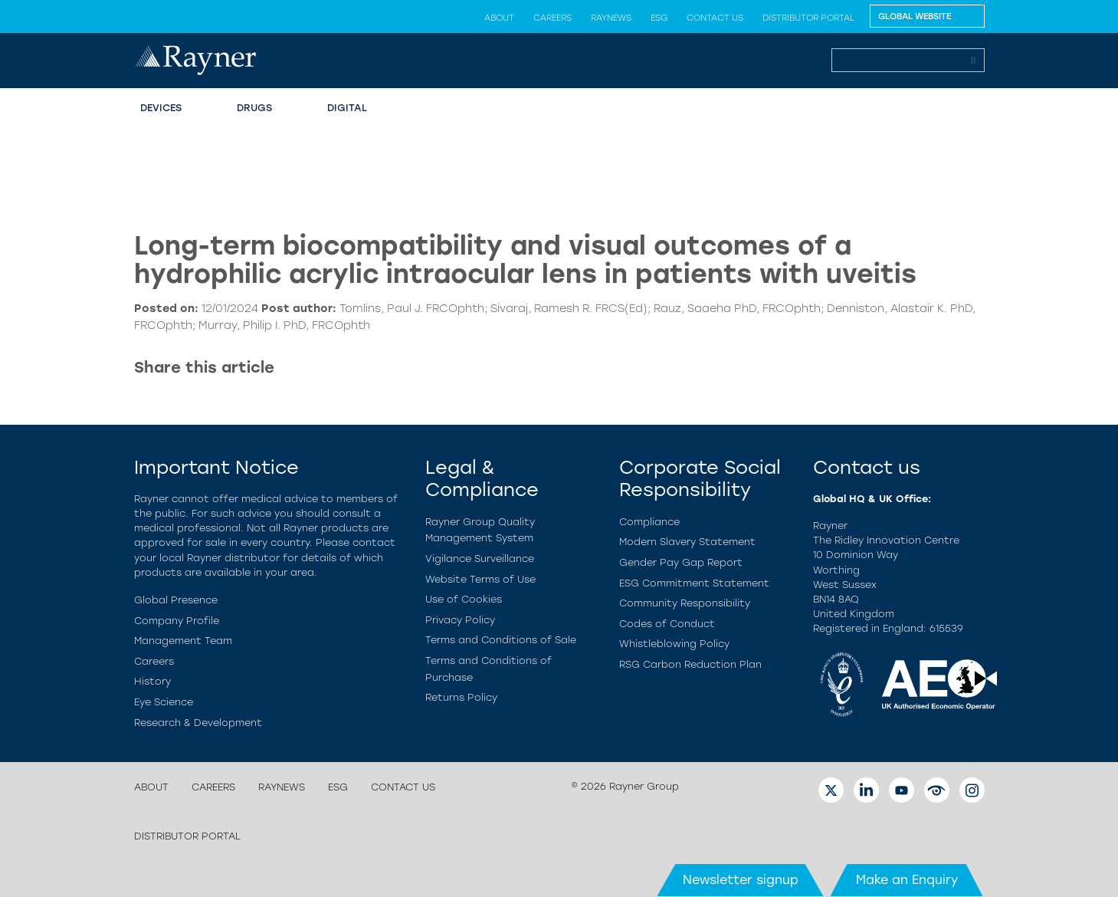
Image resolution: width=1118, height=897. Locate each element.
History (152, 681)
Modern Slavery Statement (687, 541)
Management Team (183, 640)
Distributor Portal (808, 17)
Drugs (254, 107)
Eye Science (163, 702)
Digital (347, 107)
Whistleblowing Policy (674, 643)
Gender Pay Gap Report (681, 562)
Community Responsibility (684, 603)
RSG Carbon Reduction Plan (690, 664)
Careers (552, 17)
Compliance (649, 521)
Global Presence (176, 600)
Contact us (715, 17)
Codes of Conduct (667, 623)
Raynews (611, 17)
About (499, 17)
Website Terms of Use (480, 579)
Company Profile (176, 620)
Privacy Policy (460, 620)
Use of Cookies (463, 599)
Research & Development (198, 722)
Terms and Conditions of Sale (500, 640)
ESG (659, 17)
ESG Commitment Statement (694, 583)
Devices (161, 107)
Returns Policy (461, 697)
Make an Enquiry (907, 879)
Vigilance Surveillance (479, 558)
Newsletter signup (740, 879)
